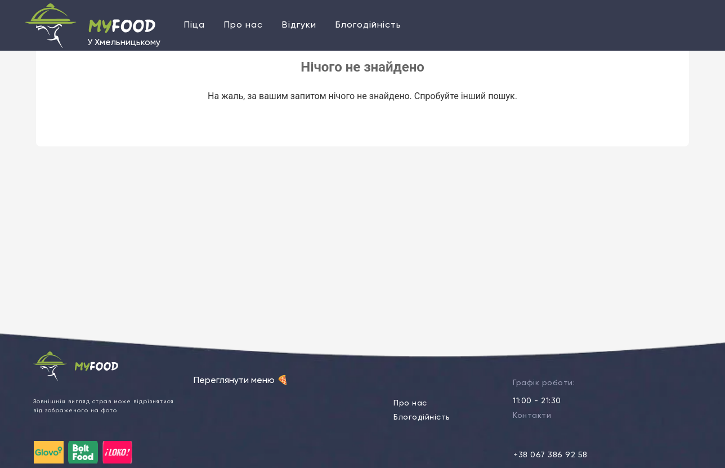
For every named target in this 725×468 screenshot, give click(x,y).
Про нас (243, 25)
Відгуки (299, 25)
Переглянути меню (241, 380)
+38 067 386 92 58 (550, 455)
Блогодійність (368, 25)
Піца (194, 25)
